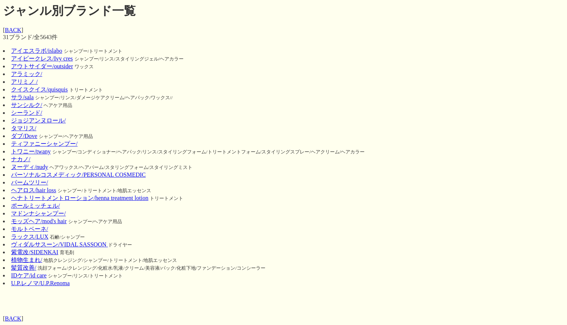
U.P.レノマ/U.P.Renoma (40, 283)
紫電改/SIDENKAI (34, 252)
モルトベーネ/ (29, 229)
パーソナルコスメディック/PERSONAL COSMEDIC (78, 175)
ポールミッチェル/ (35, 206)
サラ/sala (22, 97)
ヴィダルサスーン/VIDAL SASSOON (59, 244)
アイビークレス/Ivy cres (42, 58)
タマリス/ (23, 128)
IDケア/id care (28, 275)
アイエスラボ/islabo (36, 51)
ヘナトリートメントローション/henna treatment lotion (79, 198)
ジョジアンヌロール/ (38, 120)
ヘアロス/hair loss (33, 190)
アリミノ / (24, 82)
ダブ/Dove (24, 136)
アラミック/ (26, 74)
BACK (13, 30)
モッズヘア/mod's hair (39, 221)
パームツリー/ (29, 182)
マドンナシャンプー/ (38, 213)
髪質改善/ (23, 268)
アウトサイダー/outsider (42, 66)
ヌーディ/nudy (29, 167)
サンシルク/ (26, 105)
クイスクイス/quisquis (39, 89)
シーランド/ (26, 113)
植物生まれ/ (26, 260)
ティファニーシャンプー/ (44, 144)
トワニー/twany (31, 151)
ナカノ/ (20, 159)
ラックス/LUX (29, 237)
